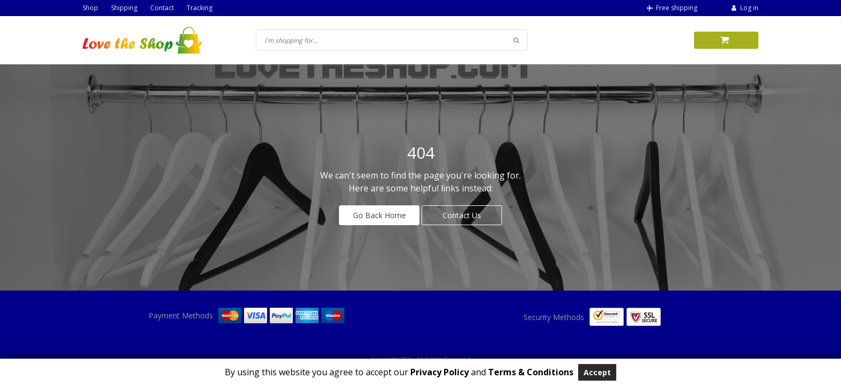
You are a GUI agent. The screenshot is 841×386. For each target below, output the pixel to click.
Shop (90, 7)
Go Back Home (379, 215)
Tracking (199, 7)
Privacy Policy (438, 372)
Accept (597, 372)
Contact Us (461, 215)
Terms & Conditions (530, 372)
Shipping (124, 7)
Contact (162, 7)
